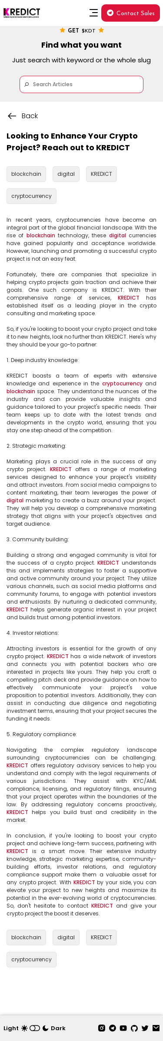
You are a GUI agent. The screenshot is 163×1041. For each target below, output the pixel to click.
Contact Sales (130, 13)
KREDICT (129, 297)
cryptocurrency (122, 383)
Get (82, 30)
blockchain (41, 235)
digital (117, 235)
